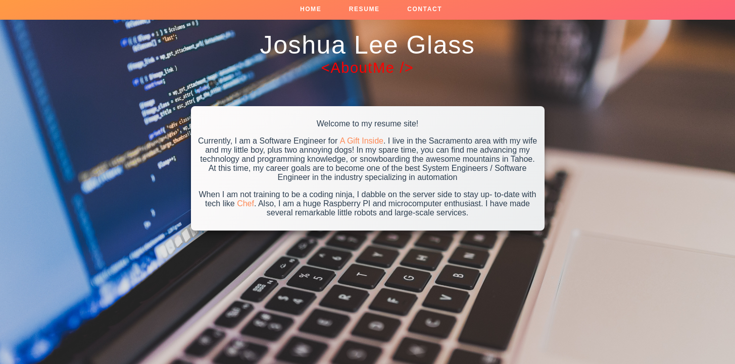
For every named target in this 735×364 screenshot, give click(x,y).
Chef (245, 203)
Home (310, 9)
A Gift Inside (361, 140)
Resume (364, 9)
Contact (424, 9)
